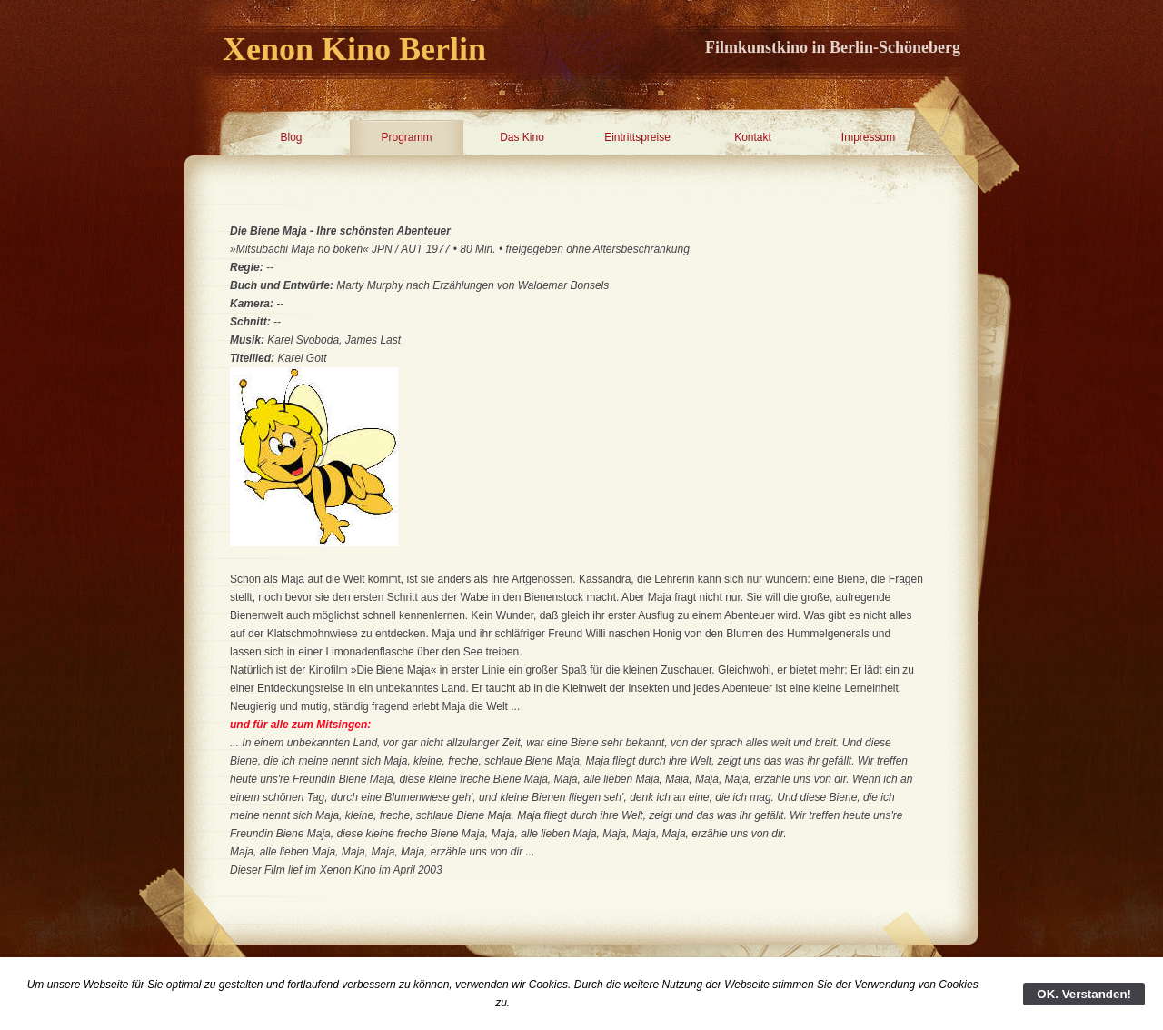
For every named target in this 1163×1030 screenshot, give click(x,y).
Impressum (868, 137)
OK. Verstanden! (1084, 994)
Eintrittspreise (637, 137)
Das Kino (522, 137)
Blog (291, 137)
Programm (406, 137)
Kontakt (752, 137)
